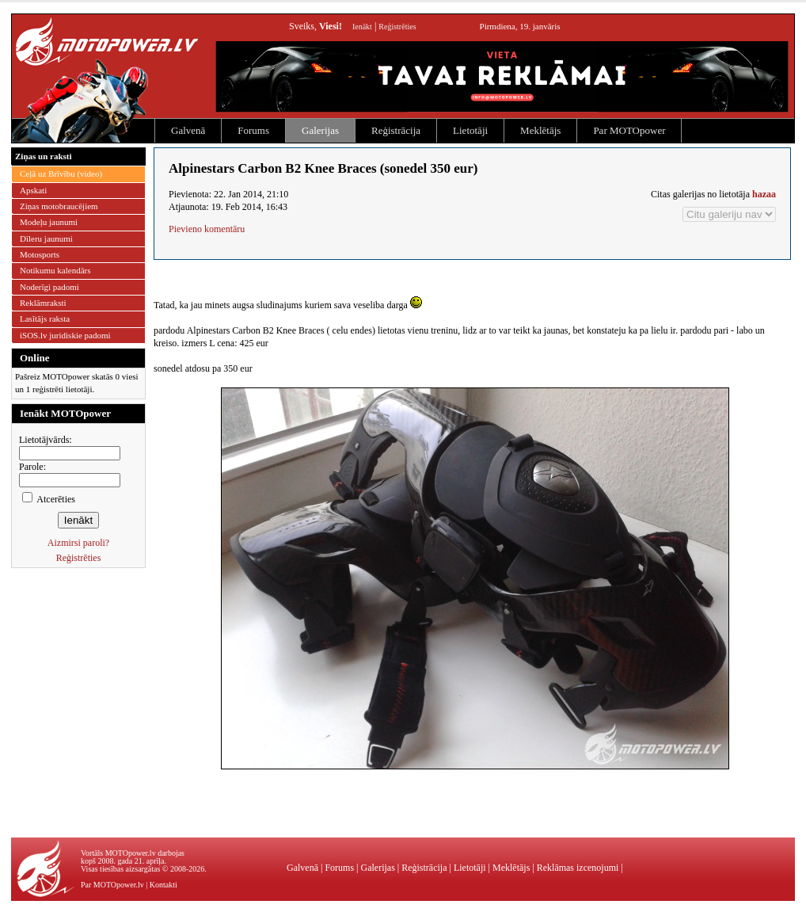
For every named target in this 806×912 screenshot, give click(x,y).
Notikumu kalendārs (55, 270)
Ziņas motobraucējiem (59, 206)
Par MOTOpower (629, 130)
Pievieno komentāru (207, 229)
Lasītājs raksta (45, 318)
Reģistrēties (397, 26)
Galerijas (320, 130)
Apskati (33, 190)
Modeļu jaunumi (49, 222)
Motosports (39, 254)
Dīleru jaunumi (46, 238)
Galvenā (188, 130)
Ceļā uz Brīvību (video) (61, 173)
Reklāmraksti (43, 302)
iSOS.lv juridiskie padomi (65, 335)
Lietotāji (470, 130)
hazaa (764, 194)
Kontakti (163, 884)
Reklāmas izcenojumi (578, 867)
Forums (253, 130)
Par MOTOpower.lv (112, 884)
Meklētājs (540, 130)
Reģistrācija (395, 130)
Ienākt (362, 26)
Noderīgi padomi (49, 287)
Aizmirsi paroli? (78, 542)
